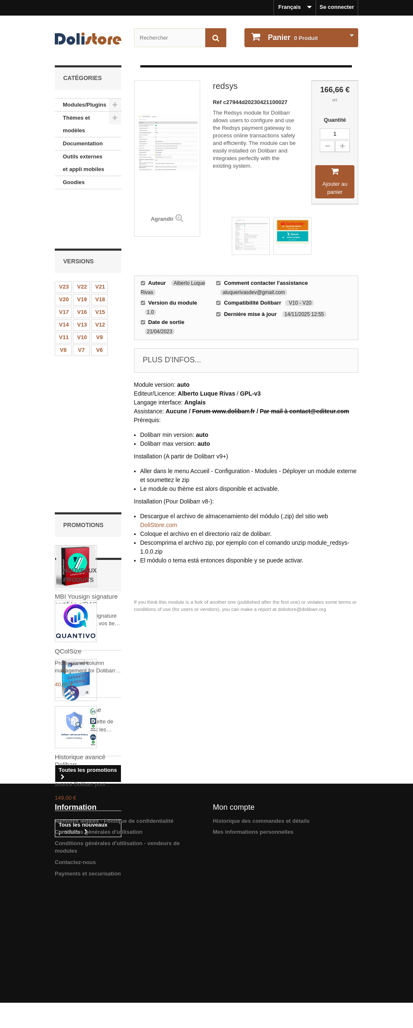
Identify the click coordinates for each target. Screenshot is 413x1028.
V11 (64, 290)
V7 (81, 303)
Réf (218, 102)
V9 (99, 290)
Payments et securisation (88, 1008)
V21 (100, 240)
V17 (64, 265)
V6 (99, 303)
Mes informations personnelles (253, 967)
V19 (82, 252)
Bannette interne (78, 520)
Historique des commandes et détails (261, 956)
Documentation (83, 143)
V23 (64, 240)
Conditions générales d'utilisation (98, 967)
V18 (100, 252)
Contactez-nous (75, 997)
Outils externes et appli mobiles (83, 162)
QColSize (68, 698)
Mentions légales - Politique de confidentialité (114, 956)
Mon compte (234, 942)
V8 (63, 303)
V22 (82, 240)
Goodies (74, 182)
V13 (82, 278)
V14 (64, 278)
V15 (100, 265)
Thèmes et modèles (76, 124)
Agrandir (162, 219)
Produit (292, 37)
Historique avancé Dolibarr (80, 808)
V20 (64, 252)
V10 (82, 290)
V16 (82, 265)
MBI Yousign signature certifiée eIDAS (86, 411)
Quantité (335, 120)
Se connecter (336, 7)
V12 (100, 278)
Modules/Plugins (84, 105)
